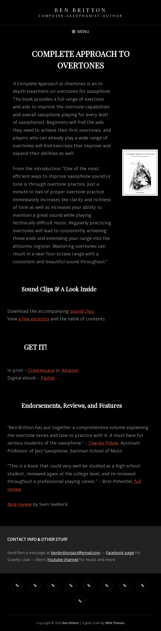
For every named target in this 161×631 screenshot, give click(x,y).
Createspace (41, 370)
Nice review (19, 504)
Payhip (48, 378)
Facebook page (120, 552)
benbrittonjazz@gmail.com (75, 552)
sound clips (82, 311)
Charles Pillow (103, 443)
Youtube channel (62, 559)
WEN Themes (115, 623)
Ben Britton (80, 9)
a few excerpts (33, 319)
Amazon (70, 370)
